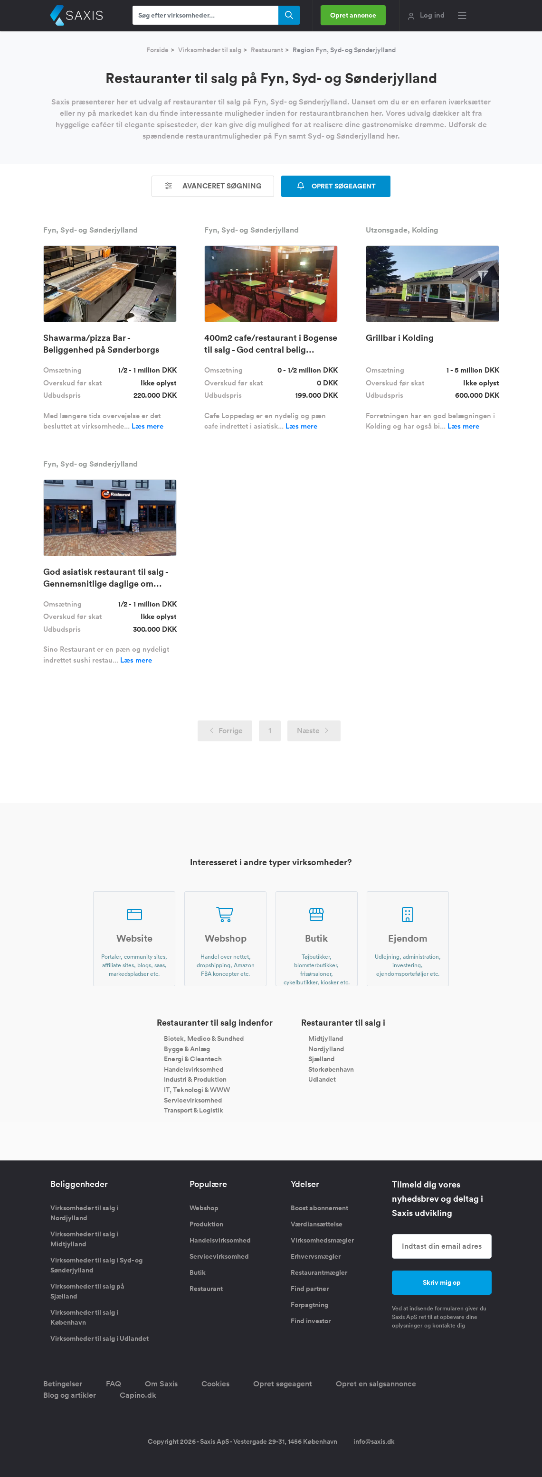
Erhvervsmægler (316, 1256)
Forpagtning (309, 1304)
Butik (198, 1272)
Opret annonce (353, 15)
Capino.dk (138, 1395)
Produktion (206, 1224)
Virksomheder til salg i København (84, 1317)
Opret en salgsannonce (376, 1384)
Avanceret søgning (213, 186)
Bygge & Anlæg (187, 1048)
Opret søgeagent (282, 1384)
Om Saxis (161, 1384)
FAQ (113, 1384)
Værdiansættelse (316, 1224)
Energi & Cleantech (193, 1059)
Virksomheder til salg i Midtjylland (84, 1239)
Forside (157, 50)
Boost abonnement (319, 1208)
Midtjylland (325, 1038)
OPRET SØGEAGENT (336, 186)
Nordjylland (326, 1048)
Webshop (204, 1208)
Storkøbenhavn (331, 1069)
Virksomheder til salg (209, 50)
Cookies (215, 1384)
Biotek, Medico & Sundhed (204, 1038)
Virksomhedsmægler (322, 1240)
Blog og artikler (69, 1395)
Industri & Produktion (195, 1079)
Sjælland (321, 1059)
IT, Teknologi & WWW (197, 1089)
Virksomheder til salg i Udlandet (99, 1338)
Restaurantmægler (319, 1272)
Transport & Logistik (193, 1110)
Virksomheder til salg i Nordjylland (84, 1213)
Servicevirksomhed (193, 1099)
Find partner (310, 1288)
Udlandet (322, 1079)
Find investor (311, 1321)
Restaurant (267, 50)
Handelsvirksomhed (193, 1069)
